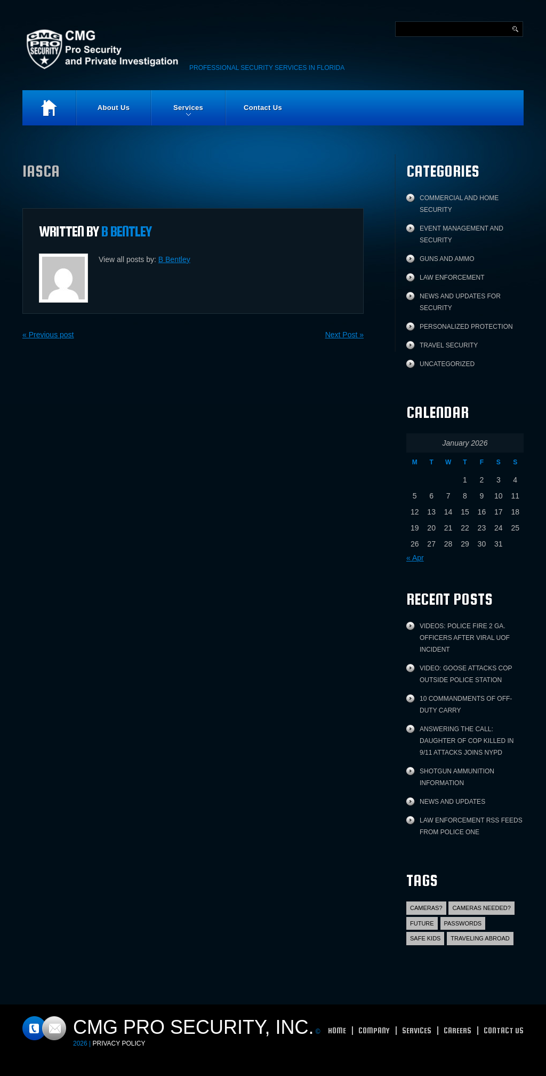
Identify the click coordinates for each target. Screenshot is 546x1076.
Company (374, 1030)
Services (177, 114)
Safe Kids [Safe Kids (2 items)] (425, 938)
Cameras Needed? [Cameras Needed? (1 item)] (481, 908)
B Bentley (126, 231)
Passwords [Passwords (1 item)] (463, 923)
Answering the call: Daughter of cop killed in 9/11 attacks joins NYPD (466, 740)
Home (49, 107)
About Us (114, 108)
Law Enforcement (452, 277)
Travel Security (449, 345)
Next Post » (344, 334)
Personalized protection (466, 326)
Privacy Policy (118, 1043)
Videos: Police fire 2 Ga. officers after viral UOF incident (465, 637)
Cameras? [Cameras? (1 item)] (426, 908)
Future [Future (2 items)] (422, 923)
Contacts (44, 1028)
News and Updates (452, 801)
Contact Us (263, 108)
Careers (457, 1030)
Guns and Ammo (447, 259)
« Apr (415, 557)
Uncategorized (447, 364)
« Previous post (48, 334)
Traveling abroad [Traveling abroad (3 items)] (480, 938)
